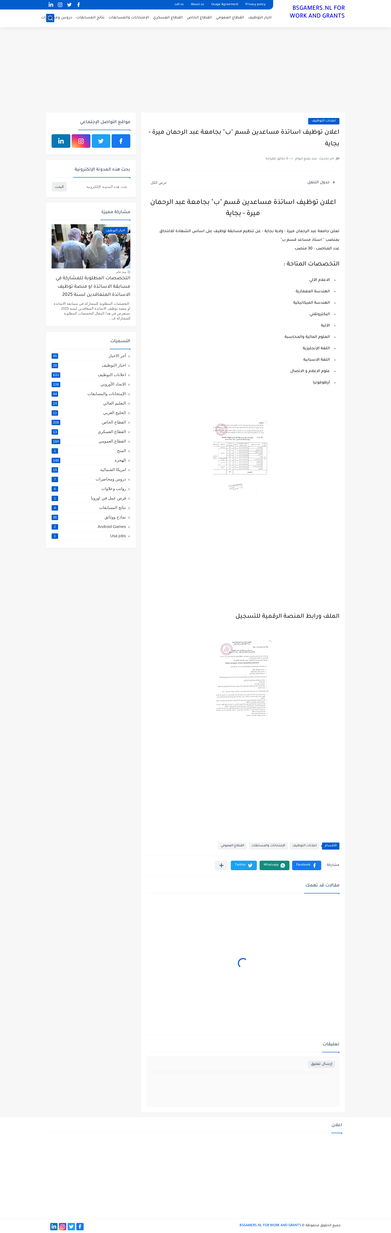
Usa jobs (89, 535)
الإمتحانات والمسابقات (129, 18)
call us (179, 5)
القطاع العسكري (168, 18)
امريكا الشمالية (89, 469)
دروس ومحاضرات (56, 18)
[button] (306, 865)
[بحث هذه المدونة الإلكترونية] (99, 187)
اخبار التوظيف (260, 18)
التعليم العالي (89, 403)
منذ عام (121, 272)
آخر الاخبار (89, 355)
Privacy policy (255, 5)
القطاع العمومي (230, 18)
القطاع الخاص (199, 18)
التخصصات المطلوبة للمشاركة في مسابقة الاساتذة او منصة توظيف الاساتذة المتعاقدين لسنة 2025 (93, 287)
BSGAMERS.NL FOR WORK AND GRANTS (317, 13)
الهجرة (89, 460)
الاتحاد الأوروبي (89, 384)
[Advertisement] (195, 70)
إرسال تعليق (321, 1064)
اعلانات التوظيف (324, 121)
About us (197, 5)
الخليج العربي (89, 412)
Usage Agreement (224, 5)
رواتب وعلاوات (89, 488)
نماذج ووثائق (89, 517)
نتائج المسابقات (90, 18)
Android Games (89, 526)
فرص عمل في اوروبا (89, 498)
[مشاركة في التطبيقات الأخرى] (221, 865)
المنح (89, 450)
